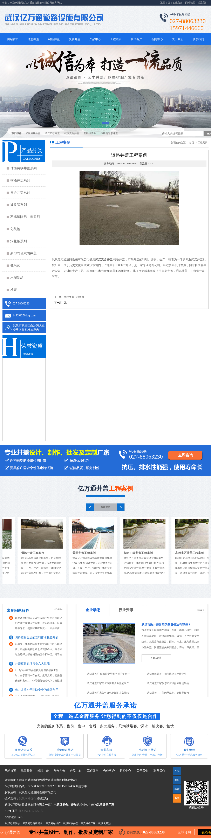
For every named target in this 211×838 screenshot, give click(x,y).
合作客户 (136, 39)
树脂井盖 (54, 39)
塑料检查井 (90, 133)
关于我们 (177, 39)
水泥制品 (16, 277)
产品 (177, 771)
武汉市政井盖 (52, 133)
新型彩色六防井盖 (23, 253)
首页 (191, 142)
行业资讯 (125, 610)
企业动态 (93, 610)
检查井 (15, 289)
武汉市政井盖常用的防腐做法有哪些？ (166, 624)
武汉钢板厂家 (88, 823)
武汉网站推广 (53, 823)
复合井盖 (74, 39)
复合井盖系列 (20, 192)
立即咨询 (185, 455)
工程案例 (116, 39)
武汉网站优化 (27, 798)
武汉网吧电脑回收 (32, 823)
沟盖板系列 (18, 241)
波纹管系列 (18, 204)
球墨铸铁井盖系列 (23, 168)
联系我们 (202, 2)
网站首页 (13, 39)
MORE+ (58, 609)
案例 (177, 780)
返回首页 (165, 2)
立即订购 (184, 832)
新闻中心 (157, 39)
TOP (177, 798)
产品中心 (95, 39)
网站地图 (190, 2)
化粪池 (15, 229)
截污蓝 (15, 265)
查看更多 (105, 507)
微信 (176, 791)
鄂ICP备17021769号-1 (32, 810)
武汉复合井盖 (71, 133)
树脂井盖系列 (20, 180)
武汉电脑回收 (12, 823)
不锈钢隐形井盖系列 (25, 217)
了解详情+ (156, 658)
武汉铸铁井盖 (33, 133)
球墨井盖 (33, 39)
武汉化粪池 (104, 823)
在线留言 (178, 2)
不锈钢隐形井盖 (109, 133)
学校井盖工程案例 (74, 297)
